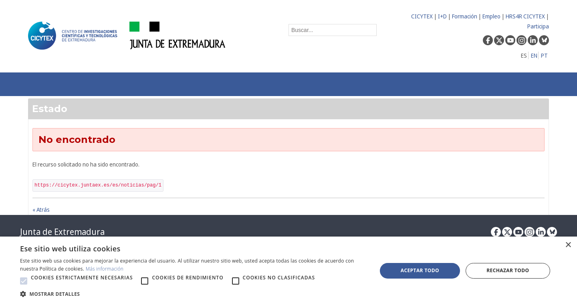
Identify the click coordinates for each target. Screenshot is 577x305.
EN (534, 55)
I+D (442, 16)
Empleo (491, 16)
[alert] (288, 271)
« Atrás (41, 209)
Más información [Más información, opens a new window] (105, 268)
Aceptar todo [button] (420, 270)
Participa (538, 26)
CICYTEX (422, 16)
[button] (24, 281)
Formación (464, 16)
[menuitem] (143, 84)
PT (544, 55)
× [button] (568, 245)
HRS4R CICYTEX (525, 16)
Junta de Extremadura (62, 231)
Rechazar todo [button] (507, 270)
